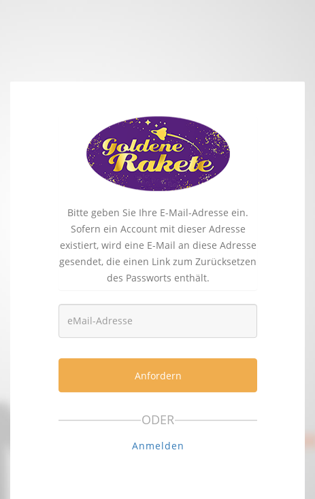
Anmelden (158, 445)
